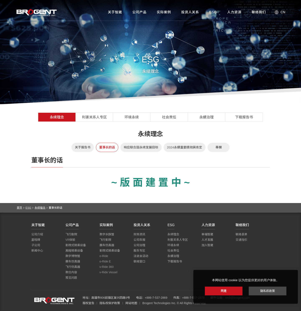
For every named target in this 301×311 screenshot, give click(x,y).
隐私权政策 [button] (267, 290)
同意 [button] (224, 290)
